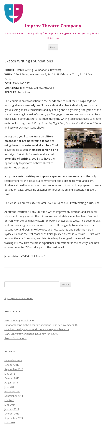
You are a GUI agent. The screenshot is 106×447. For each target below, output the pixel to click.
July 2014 (9, 400)
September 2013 (13, 418)
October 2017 (11, 364)
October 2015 (11, 378)
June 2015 (9, 387)
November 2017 (13, 360)
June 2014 (9, 404)
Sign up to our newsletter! (18, 298)
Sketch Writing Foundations (19, 320)
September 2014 (13, 395)
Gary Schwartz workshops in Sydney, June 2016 (31, 333)
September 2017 (13, 369)
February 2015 (12, 391)
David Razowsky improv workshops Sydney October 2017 (36, 329)
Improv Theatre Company (53, 26)
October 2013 (11, 413)
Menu (53, 47)
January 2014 (11, 409)
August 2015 (11, 382)
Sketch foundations (15, 338)
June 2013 (9, 422)
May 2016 (9, 373)
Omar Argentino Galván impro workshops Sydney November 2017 (41, 325)
